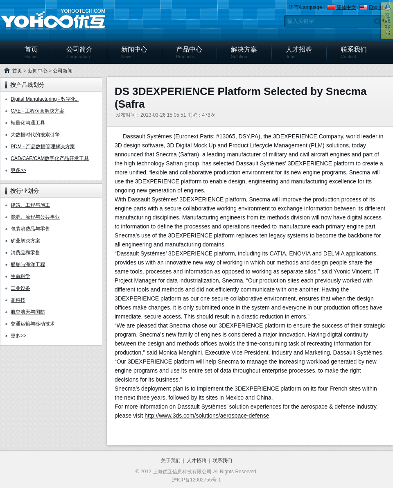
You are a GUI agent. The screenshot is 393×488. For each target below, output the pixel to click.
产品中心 (189, 52)
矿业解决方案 (25, 241)
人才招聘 (299, 52)
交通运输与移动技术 (33, 324)
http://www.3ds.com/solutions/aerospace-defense (207, 415)
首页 (31, 52)
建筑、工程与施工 (30, 205)
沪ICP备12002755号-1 (196, 480)
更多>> (18, 170)
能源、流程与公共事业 (35, 217)
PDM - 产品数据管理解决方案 (43, 146)
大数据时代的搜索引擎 (35, 135)
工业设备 (20, 288)
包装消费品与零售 (30, 229)
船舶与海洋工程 (28, 264)
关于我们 (171, 460)
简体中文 (346, 7)
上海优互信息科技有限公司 (53, 20)
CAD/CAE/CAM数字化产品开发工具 (50, 158)
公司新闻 (62, 71)
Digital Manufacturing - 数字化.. (45, 99)
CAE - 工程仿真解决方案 (37, 111)
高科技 (18, 300)
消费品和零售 (25, 252)
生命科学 (20, 276)
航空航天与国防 (28, 312)
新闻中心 (134, 52)
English (377, 7)
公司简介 (79, 52)
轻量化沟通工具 (28, 123)
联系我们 (354, 52)
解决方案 (244, 52)
